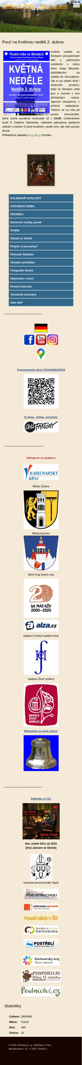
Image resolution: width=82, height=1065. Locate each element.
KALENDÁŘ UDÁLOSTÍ (25, 198)
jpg (39, 135)
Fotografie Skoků (21, 270)
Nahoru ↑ (43, 1048)
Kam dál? (16, 302)
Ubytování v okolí (21, 278)
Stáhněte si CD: (41, 798)
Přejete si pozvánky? (24, 246)
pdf (32, 135)
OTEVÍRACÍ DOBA (22, 206)
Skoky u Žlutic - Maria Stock (35, 6)
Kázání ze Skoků (21, 238)
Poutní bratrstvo (21, 286)
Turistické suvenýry (23, 294)
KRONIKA (16, 214)
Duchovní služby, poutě (26, 222)
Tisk (48, 1045)
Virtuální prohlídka (22, 262)
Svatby (14, 230)
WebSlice (39, 1045)
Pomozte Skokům (22, 254)
